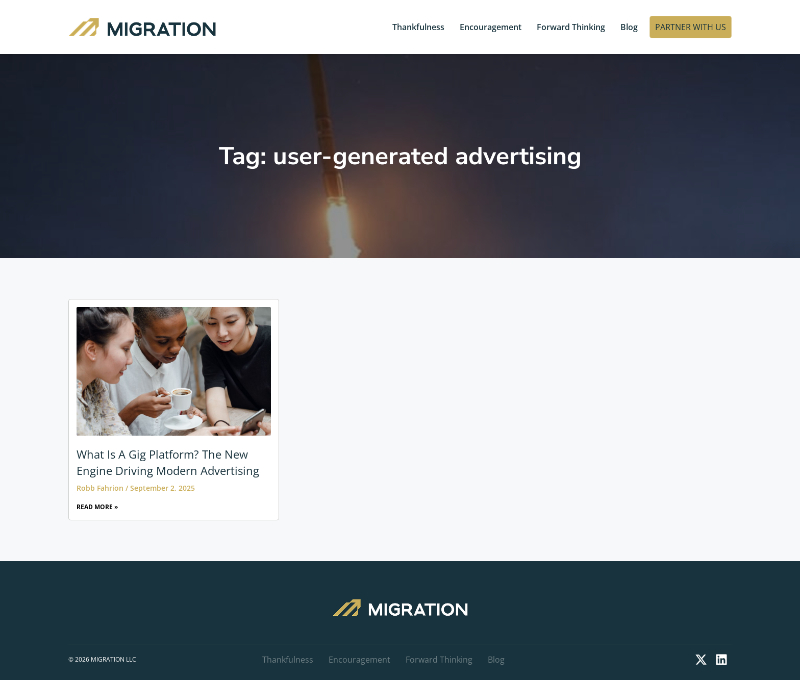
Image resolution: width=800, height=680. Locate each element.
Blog (629, 27)
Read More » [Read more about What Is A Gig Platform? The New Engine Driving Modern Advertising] (97, 506)
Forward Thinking (571, 27)
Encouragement (490, 27)
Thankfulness (418, 27)
